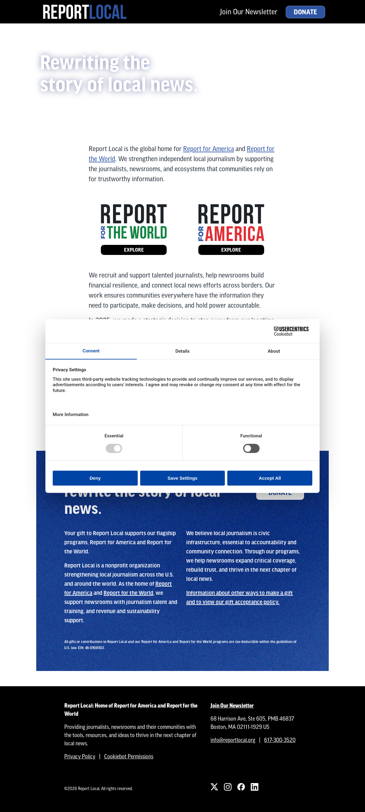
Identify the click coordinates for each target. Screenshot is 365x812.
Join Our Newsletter (248, 12)
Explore (134, 249)
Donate (305, 12)
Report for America (208, 149)
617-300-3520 (280, 740)
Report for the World (128, 593)
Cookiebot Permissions (128, 756)
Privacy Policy (79, 756)
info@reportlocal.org (233, 740)
